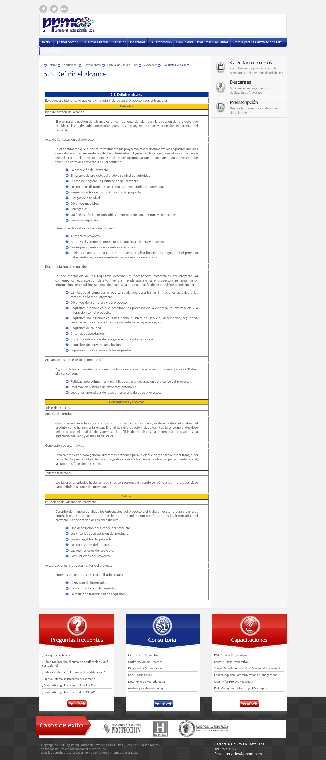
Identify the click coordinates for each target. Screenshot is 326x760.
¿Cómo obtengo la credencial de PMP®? (69, 685)
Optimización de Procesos (145, 662)
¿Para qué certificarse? (57, 655)
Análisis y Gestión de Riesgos (147, 688)
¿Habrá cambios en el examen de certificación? (73, 672)
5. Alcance (149, 65)
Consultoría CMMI (140, 675)
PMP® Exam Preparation (230, 655)
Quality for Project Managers (233, 681)
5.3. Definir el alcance (176, 65)
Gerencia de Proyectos (143, 655)
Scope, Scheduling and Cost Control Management (247, 668)
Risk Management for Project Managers (240, 688)
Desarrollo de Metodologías (146, 681)
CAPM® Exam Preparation (231, 662)
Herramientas (92, 65)
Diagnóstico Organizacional (146, 668)
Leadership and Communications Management (245, 675)
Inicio (52, 65)
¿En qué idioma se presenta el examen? (68, 679)
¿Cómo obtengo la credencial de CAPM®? (69, 692)
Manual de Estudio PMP (122, 65)
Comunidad (69, 65)
